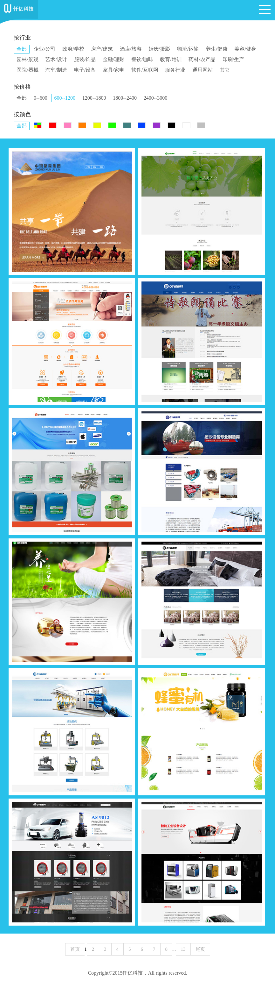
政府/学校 (73, 49)
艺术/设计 (56, 59)
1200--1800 (94, 98)
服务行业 (175, 70)
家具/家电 (113, 70)
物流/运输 (188, 49)
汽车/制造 (56, 70)
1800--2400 (125, 98)
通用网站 (202, 70)
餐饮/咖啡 (142, 59)
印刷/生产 (233, 59)
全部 (22, 49)
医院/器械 (27, 70)
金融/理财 (113, 59)
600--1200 (64, 98)
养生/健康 (216, 49)
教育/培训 (171, 59)
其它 (225, 70)
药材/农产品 (202, 59)
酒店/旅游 (130, 49)
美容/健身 (245, 49)
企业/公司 (44, 49)
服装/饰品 (85, 59)
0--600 (40, 98)
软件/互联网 (144, 70)
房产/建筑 (102, 49)
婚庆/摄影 (159, 49)
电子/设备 (85, 70)
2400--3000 (156, 98)
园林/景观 (27, 59)
